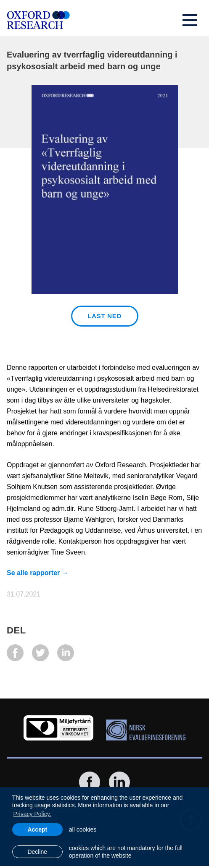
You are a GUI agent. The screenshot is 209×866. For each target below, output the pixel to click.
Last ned (104, 315)
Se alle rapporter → (38, 572)
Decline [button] (37, 851)
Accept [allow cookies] (37, 829)
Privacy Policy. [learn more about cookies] (32, 814)
